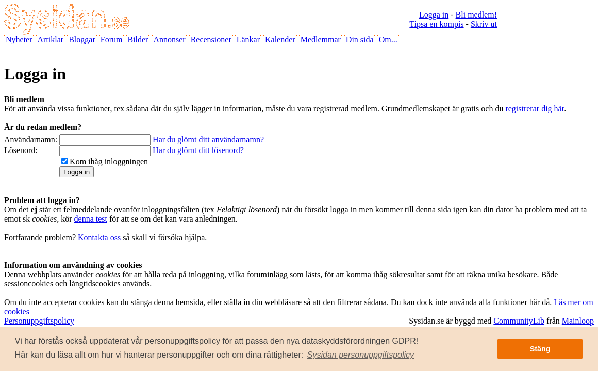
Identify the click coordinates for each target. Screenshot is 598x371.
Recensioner (211, 39)
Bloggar (82, 39)
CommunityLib (518, 320)
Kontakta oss (99, 237)
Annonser (169, 39)
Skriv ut (484, 24)
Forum (112, 39)
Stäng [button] (540, 349)
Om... (388, 39)
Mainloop (578, 320)
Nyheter (19, 39)
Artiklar (51, 39)
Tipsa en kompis (436, 24)
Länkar (248, 39)
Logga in (433, 14)
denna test (90, 218)
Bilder (137, 39)
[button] (361, 355)
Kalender (280, 39)
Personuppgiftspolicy (39, 320)
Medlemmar (321, 39)
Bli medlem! (476, 14)
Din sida (360, 39)
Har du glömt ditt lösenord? (198, 150)
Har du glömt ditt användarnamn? (208, 139)
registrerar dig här (534, 108)
